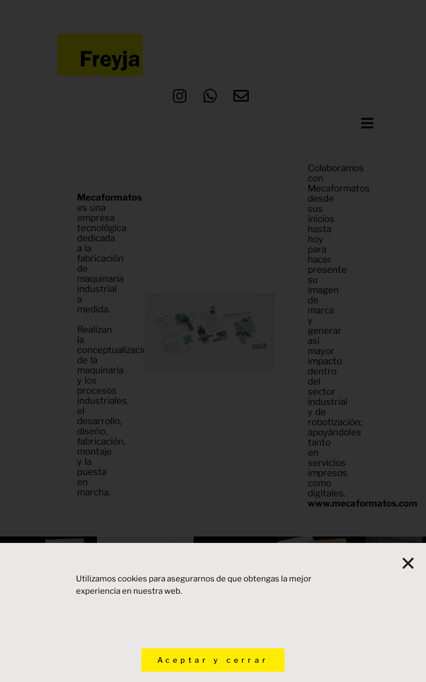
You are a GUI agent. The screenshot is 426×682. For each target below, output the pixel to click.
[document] (213, 341)
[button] (409, 563)
